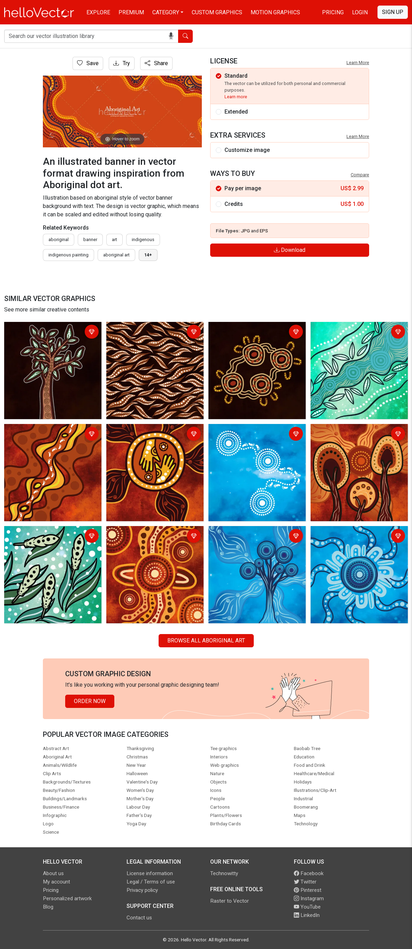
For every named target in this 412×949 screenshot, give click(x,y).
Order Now (90, 701)
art (114, 239)
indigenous (143, 239)
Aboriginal (58, 239)
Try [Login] (121, 63)
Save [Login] (88, 63)
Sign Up (392, 12)
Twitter (305, 882)
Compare (360, 174)
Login (360, 12)
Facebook (308, 873)
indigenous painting (68, 254)
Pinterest (307, 890)
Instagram (309, 898)
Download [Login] (289, 250)
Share (156, 63)
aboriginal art (116, 254)
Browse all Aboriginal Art (206, 640)
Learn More (357, 62)
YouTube (307, 907)
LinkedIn (307, 915)
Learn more (235, 96)
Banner (90, 239)
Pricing (333, 12)
